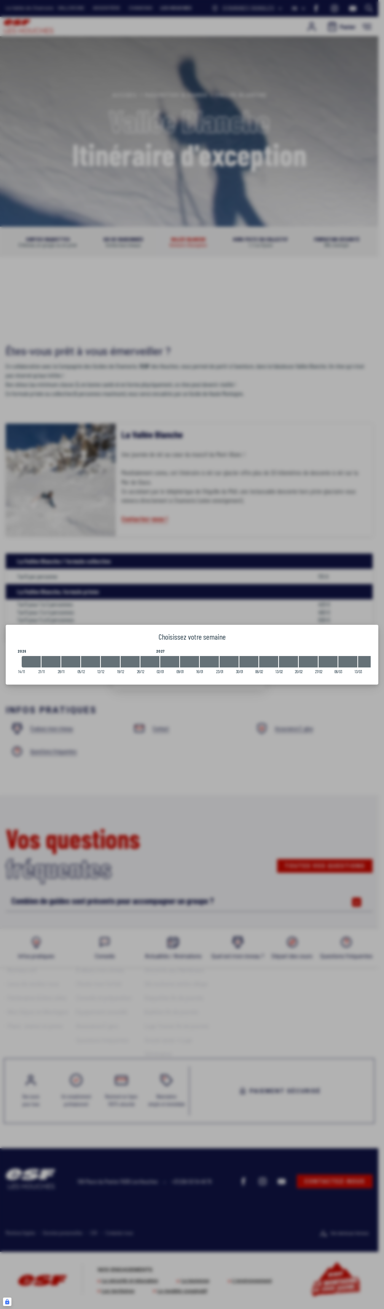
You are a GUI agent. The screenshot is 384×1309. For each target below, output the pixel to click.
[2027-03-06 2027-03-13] (347, 661)
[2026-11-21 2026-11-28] (51, 661)
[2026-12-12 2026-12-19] (110, 661)
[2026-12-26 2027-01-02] (149, 661)
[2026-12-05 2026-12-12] (90, 661)
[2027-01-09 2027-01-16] (189, 661)
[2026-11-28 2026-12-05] (70, 661)
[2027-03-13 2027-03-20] (367, 661)
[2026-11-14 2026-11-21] (31, 661)
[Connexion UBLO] (7, 1302)
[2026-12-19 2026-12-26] (130, 661)
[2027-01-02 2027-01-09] (169, 661)
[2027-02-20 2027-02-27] (308, 661)
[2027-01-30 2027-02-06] (248, 661)
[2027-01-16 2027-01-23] (209, 661)
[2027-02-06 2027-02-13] (268, 661)
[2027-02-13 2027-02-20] (288, 661)
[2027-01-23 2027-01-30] (229, 661)
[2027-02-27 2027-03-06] (328, 661)
